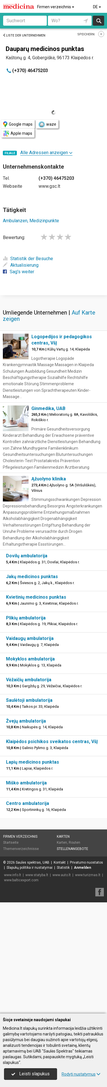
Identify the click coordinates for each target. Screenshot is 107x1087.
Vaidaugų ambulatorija (30, 749)
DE (97, 7)
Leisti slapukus (30, 1073)
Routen (74, 954)
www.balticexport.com (21, 991)
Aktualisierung (21, 265)
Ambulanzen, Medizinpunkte (31, 220)
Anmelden (82, 979)
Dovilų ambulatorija (26, 667)
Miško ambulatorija (26, 894)
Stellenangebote (72, 960)
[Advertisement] (53, 350)
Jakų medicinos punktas (32, 687)
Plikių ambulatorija (26, 729)
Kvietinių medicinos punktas (36, 708)
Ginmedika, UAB (48, 519)
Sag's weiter (18, 271)
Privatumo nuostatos (86, 974)
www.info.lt (12, 986)
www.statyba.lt (36, 986)
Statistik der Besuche (28, 258)
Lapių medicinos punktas (32, 873)
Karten (63, 948)
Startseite (11, 954)
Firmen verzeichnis (56, 7)
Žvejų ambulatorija (26, 832)
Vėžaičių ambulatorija (28, 791)
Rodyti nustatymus (81, 1074)
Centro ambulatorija (27, 914)
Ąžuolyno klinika (48, 590)
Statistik (63, 979)
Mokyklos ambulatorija (30, 770)
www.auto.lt (62, 986)
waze (47, 124)
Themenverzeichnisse (21, 960)
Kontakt (60, 974)
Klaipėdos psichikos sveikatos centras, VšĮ (52, 852)
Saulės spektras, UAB (32, 974)
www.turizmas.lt (87, 986)
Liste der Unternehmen (24, 35)
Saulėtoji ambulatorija (29, 811)
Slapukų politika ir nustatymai (30, 979)
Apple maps (17, 133)
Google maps (18, 124)
